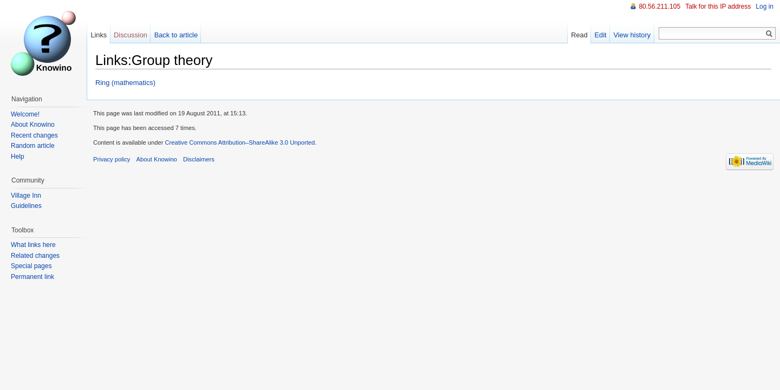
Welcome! (25, 114)
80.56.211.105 (659, 6)
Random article (33, 146)
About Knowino (33, 124)
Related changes (35, 255)
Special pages (31, 266)
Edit (601, 35)
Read (579, 35)
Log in (765, 6)
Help (17, 156)
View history (632, 35)
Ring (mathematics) (125, 83)
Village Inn (26, 195)
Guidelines (26, 206)
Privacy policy (111, 159)
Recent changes (34, 135)
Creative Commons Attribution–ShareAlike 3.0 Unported (240, 142)
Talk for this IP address (718, 6)
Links (98, 35)
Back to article (176, 35)
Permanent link (32, 277)
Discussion (130, 35)
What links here (33, 245)
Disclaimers (198, 159)
